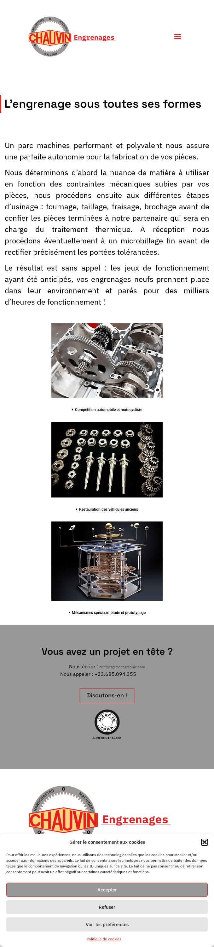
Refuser (107, 907)
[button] (204, 842)
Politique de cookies (104, 939)
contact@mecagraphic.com (122, 666)
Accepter (107, 890)
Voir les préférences (107, 924)
